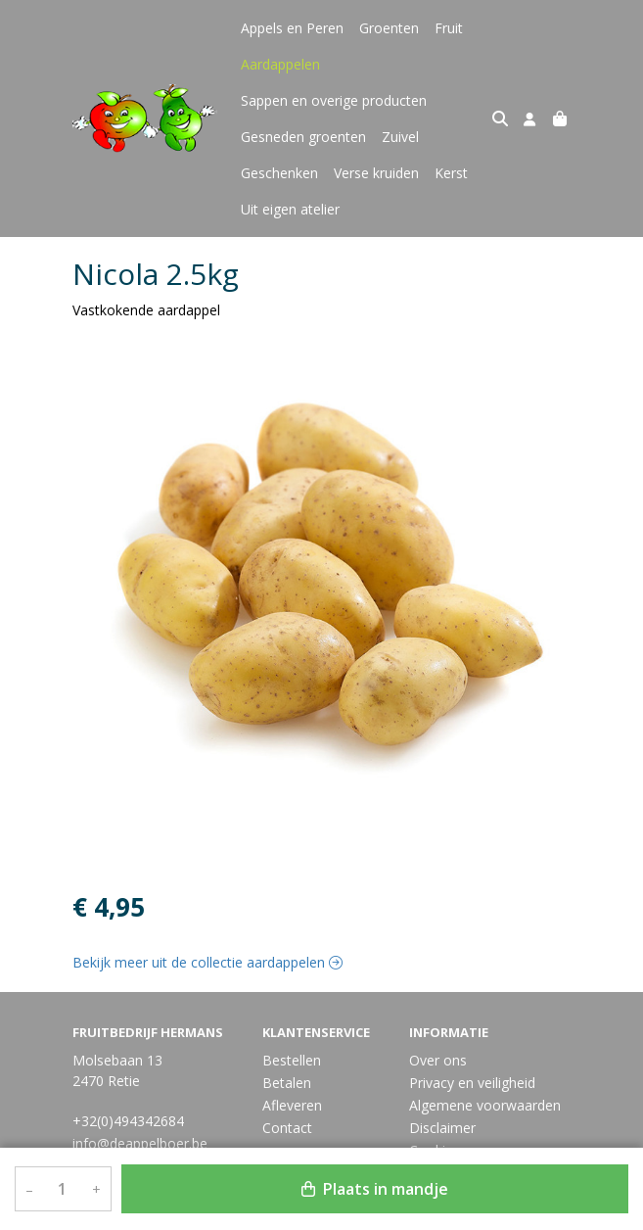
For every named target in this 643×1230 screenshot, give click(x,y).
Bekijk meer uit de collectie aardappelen (207, 962)
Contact (287, 1127)
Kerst (451, 173)
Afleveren (292, 1105)
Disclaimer (442, 1127)
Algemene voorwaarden (485, 1105)
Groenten (389, 28)
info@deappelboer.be (139, 1143)
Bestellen (291, 1060)
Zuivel (400, 136)
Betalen (286, 1082)
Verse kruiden (376, 173)
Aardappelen (280, 64)
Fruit (449, 28)
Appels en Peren (292, 28)
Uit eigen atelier (290, 209)
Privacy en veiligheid (472, 1082)
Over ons (438, 1060)
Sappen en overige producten (334, 100)
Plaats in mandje (374, 1189)
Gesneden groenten (303, 136)
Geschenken (279, 173)
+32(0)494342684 (128, 1121)
